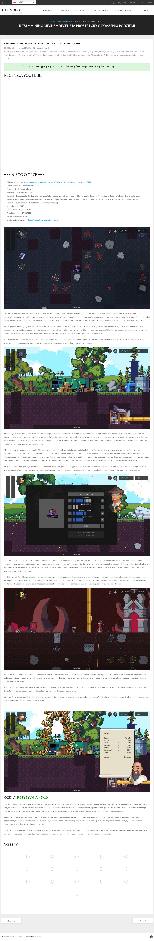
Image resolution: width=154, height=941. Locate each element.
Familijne (33, 52)
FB (142, 3)
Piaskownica (119, 52)
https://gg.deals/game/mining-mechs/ (43, 220)
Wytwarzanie (130, 55)
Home (53, 21)
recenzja (7, 55)
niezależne (109, 52)
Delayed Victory (13, 52)
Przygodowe (139, 52)
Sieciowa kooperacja (81, 55)
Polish (18, 2)
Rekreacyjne (41, 55)
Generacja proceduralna (47, 52)
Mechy (101, 52)
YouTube (133, 3)
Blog (112, 3)
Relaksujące (51, 55)
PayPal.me (122, 3)
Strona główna (46, 10)
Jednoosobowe (73, 52)
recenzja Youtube (18, 55)
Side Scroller (68, 55)
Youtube (70, 21)
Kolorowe (84, 52)
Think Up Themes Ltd (16, 937)
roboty (59, 55)
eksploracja (24, 52)
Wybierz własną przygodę (114, 55)
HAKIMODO (26, 48)
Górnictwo (62, 52)
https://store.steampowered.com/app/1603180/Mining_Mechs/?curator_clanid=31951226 (53, 182)
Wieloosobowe (97, 55)
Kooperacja (93, 52)
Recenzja (62, 21)
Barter (149, 3)
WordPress (38, 937)
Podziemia (129, 52)
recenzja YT (30, 55)
